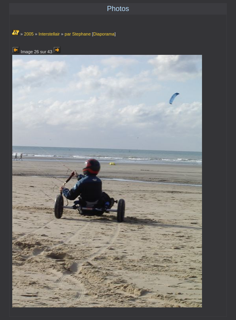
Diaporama (104, 34)
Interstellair (49, 34)
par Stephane (78, 34)
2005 (29, 34)
